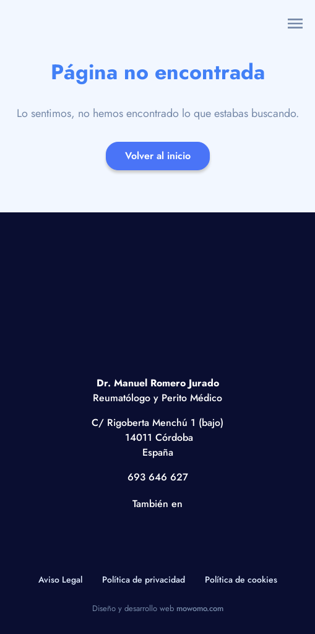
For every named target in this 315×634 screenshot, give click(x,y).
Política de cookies (241, 579)
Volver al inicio (158, 156)
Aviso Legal (60, 579)
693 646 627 (157, 477)
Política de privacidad (143, 579)
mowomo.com (199, 608)
